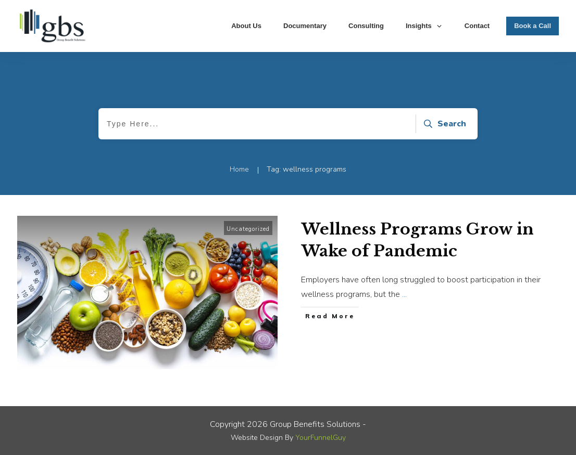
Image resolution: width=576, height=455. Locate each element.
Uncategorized (248, 229)
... (404, 294)
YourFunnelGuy (320, 438)
